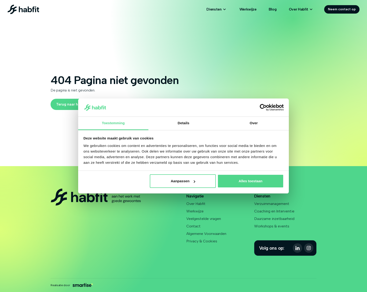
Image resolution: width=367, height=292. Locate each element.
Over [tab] (254, 123)
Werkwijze (248, 9)
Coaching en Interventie (274, 211)
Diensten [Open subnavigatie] (216, 9)
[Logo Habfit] (23, 9)
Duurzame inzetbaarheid (274, 218)
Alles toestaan (251, 181)
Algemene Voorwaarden (206, 233)
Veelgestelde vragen (203, 218)
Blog (273, 9)
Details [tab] (183, 123)
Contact (193, 226)
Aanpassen (183, 181)
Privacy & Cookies (201, 241)
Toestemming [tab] (113, 123)
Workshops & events (271, 226)
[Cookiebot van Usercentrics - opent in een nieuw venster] (263, 107)
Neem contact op (342, 9)
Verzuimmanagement (271, 203)
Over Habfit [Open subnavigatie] (301, 9)
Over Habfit (196, 203)
